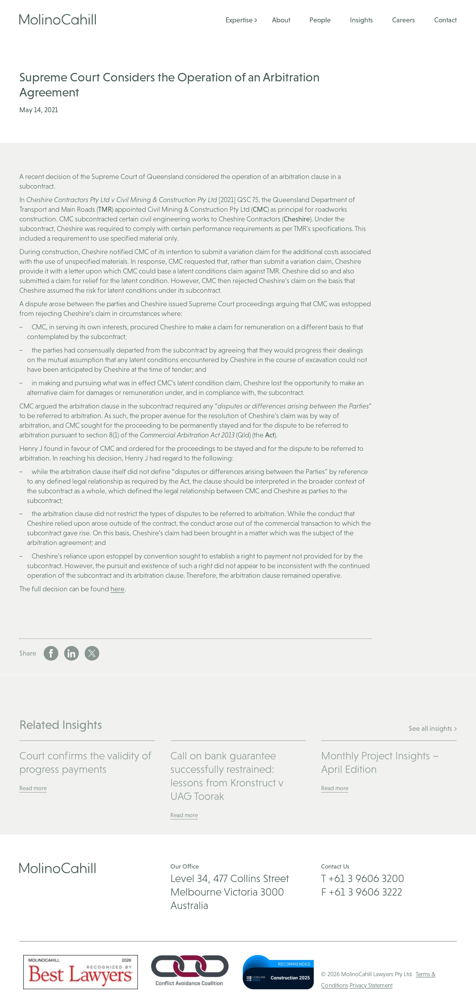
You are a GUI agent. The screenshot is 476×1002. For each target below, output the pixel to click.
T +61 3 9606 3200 (362, 878)
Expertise (239, 20)
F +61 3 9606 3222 (361, 892)
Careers (403, 20)
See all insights (433, 749)
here (117, 589)
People (320, 20)
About (281, 20)
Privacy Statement (371, 985)
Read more (33, 809)
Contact (445, 20)
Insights (361, 20)
